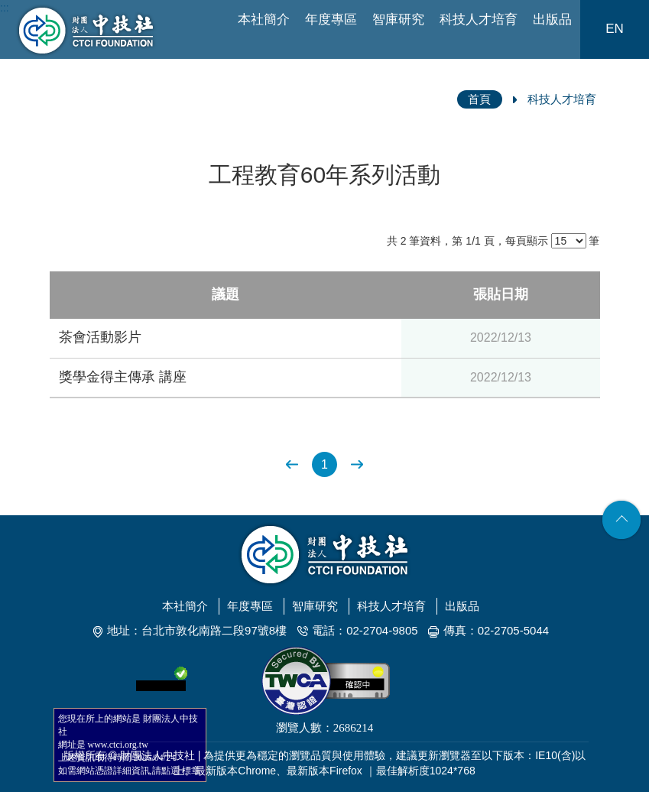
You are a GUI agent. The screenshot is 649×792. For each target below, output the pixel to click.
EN (614, 28)
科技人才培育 (479, 19)
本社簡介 (264, 19)
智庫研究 (398, 19)
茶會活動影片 (100, 337)
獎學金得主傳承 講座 (123, 377)
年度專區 (331, 19)
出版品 (552, 19)
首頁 (479, 99)
